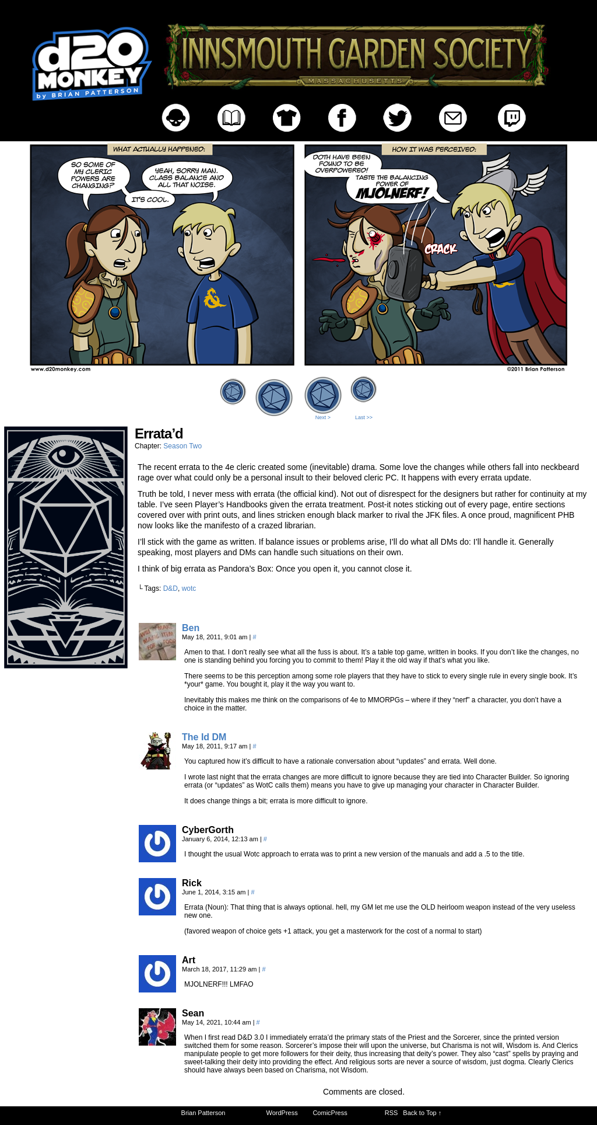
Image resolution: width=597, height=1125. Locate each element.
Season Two (182, 446)
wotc (189, 588)
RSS (391, 1112)
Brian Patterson (203, 1112)
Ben (190, 628)
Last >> (364, 417)
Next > (323, 417)
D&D (170, 588)
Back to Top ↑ (422, 1112)
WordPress (282, 1112)
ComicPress (329, 1112)
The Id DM (204, 737)
